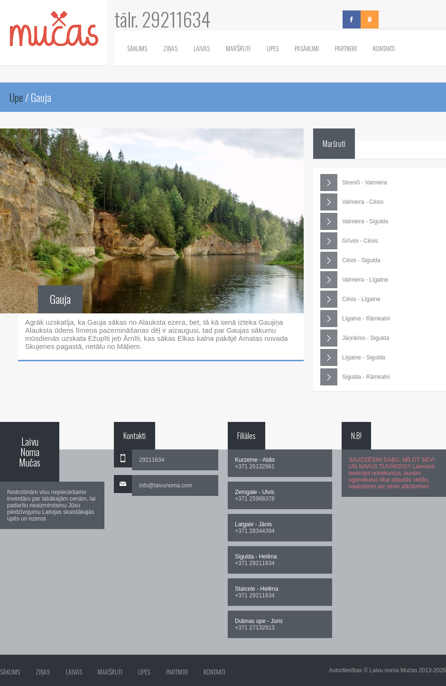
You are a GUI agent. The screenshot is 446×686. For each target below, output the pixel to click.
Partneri (346, 48)
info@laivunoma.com (165, 485)
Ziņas (170, 48)
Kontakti (384, 48)
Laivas (202, 48)
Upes (273, 48)
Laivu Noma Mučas (29, 451)
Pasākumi (307, 48)
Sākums (137, 48)
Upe (16, 97)
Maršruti (238, 48)
